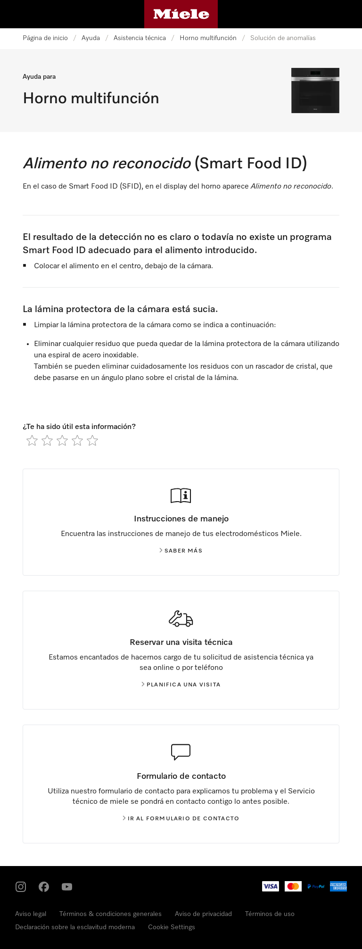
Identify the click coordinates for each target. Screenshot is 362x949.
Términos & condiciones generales (110, 914)
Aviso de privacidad (203, 914)
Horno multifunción (208, 38)
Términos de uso (270, 914)
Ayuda (91, 38)
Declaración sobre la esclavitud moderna (75, 927)
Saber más (181, 551)
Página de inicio (45, 38)
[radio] (32, 440)
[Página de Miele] (181, 14)
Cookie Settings (171, 927)
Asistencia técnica (140, 38)
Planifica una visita (181, 685)
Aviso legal (30, 914)
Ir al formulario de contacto (181, 819)
